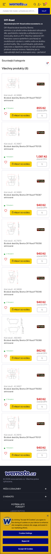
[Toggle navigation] (4, 5)
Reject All (25, 542)
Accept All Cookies (25, 550)
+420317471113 (17, 511)
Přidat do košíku (21, 115)
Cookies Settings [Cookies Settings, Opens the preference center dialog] (25, 534)
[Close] (48, 517)
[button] (40, 4)
